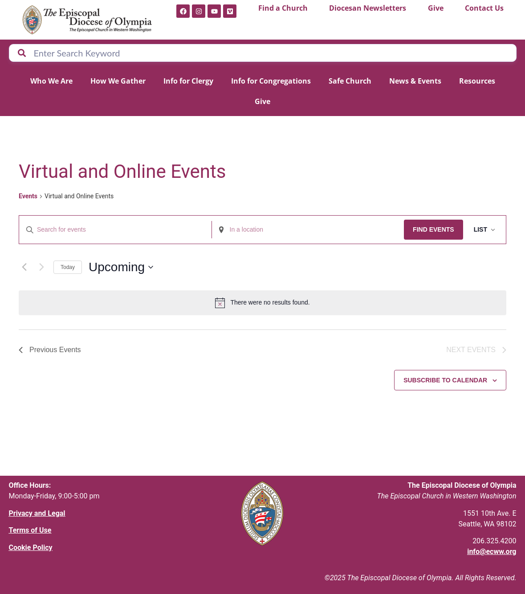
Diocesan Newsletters (367, 8)
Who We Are (51, 81)
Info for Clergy (188, 81)
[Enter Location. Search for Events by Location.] (308, 230)
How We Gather (118, 81)
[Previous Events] (24, 267)
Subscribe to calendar (445, 380)
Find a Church (283, 8)
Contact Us (484, 8)
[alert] (262, 302)
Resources (477, 81)
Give (436, 8)
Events (28, 196)
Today (68, 267)
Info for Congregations (271, 81)
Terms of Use (30, 530)
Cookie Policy (31, 547)
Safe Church (350, 81)
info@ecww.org (491, 551)
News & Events (415, 81)
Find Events (433, 229)
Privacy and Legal (37, 513)
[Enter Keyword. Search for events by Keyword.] (115, 230)
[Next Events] (41, 267)
